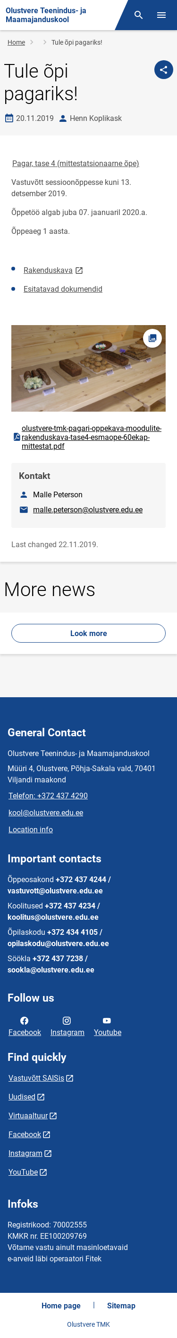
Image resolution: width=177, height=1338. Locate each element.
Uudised (21, 1096)
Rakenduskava (54, 270)
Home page (61, 1305)
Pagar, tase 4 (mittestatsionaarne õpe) (75, 163)
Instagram (67, 1025)
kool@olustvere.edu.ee (45, 812)
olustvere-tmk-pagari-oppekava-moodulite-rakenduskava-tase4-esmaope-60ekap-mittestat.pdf (86, 437)
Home (16, 42)
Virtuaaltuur (28, 1115)
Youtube (107, 1025)
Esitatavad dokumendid (63, 289)
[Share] (163, 69)
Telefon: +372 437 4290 (48, 795)
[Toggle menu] (161, 15)
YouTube (23, 1172)
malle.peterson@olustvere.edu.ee (88, 509)
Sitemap (121, 1305)
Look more (88, 633)
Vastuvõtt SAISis (36, 1078)
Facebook (24, 1025)
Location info (30, 829)
